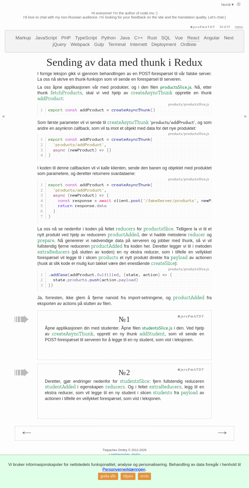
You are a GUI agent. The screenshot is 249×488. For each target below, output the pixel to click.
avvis (144, 476)
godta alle (108, 476)
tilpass (128, 476)
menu (239, 27)
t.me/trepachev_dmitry (124, 454)
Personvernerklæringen (123, 469)
